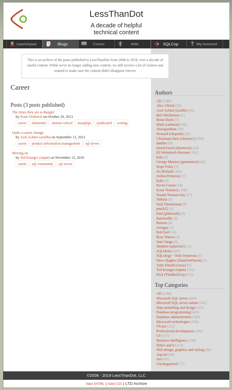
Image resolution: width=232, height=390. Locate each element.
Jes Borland (164, 171)
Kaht (159, 181)
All (158, 101)
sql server (92, 143)
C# (158, 335)
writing (122, 123)
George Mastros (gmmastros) (177, 162)
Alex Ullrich (165, 105)
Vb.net (161, 326)
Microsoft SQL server (172, 298)
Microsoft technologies (173, 322)
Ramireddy (164, 218)
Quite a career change (27, 133)
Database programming (173, 312)
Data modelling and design (175, 308)
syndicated (104, 123)
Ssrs (159, 359)
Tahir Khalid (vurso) (171, 265)
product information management (56, 143)
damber (161, 143)
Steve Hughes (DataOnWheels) (179, 260)
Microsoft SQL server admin (177, 303)
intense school (62, 123)
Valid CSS (115, 383)
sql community (42, 164)
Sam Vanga (164, 242)
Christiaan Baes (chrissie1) (175, 139)
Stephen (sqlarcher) (170, 246)
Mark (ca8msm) (168, 124)
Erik (159, 157)
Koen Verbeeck (167, 190)
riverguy (162, 228)
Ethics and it (165, 345)
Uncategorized (166, 364)
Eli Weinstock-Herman (173, 152)
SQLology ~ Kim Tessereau (176, 255)
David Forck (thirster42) (174, 148)
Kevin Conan (166, 185)
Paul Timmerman (168, 204)
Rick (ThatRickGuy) (171, 274)
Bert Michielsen (168, 115)
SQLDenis (164, 251)
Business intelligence (171, 340)
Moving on (20, 153)
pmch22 (162, 209)
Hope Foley (164, 166)
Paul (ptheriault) (168, 213)
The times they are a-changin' (33, 112)
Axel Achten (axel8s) (171, 110)
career (22, 123)
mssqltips (84, 123)
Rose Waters (165, 237)
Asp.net (162, 354)
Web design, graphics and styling (180, 350)
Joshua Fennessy (168, 176)
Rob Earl (162, 232)
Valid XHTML (95, 383)
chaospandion (166, 129)
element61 (39, 123)
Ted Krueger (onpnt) (171, 270)
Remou (161, 223)
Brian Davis (165, 120)
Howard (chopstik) (169, 134)
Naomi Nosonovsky (170, 195)
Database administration (173, 317)
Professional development (175, 331)
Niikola (161, 199)
